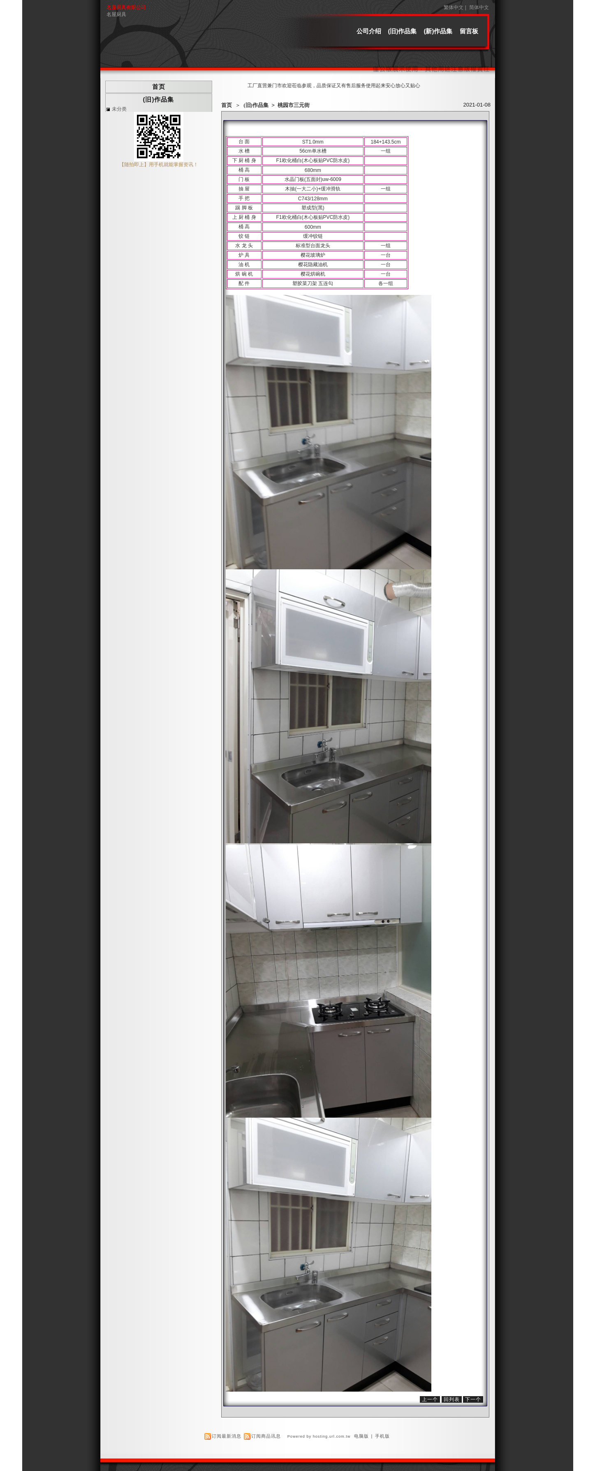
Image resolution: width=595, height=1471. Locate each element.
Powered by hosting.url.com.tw (319, 1436)
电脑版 (361, 1436)
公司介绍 (369, 31)
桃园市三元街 (294, 105)
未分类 (119, 109)
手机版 (382, 1436)
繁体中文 (453, 7)
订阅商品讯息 (266, 1436)
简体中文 (479, 7)
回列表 (452, 1399)
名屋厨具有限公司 (126, 7)
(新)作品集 (438, 31)
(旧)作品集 (402, 31)
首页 (226, 105)
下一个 (473, 1399)
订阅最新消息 (226, 1436)
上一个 (430, 1399)
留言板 (469, 31)
